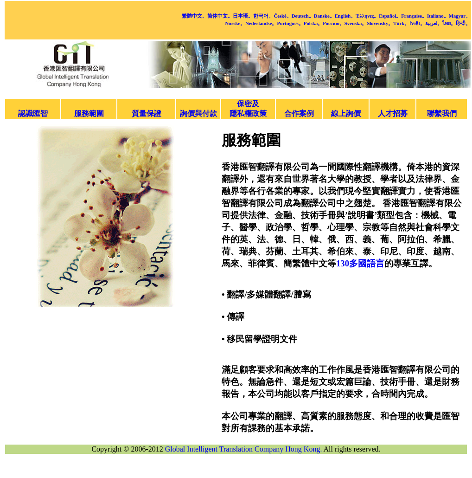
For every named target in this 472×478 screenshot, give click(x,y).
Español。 (390, 16)
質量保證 (146, 113)
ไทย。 (449, 23)
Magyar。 (460, 16)
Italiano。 (438, 16)
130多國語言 (360, 263)
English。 (345, 16)
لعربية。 (433, 23)
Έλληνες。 (367, 16)
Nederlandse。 (261, 23)
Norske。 (235, 23)
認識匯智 (33, 113)
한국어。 (263, 16)
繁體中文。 (194, 16)
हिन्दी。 (463, 23)
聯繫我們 (442, 113)
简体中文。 (220, 16)
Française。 (414, 16)
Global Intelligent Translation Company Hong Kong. (243, 449)
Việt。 (418, 23)
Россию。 (333, 23)
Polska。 (313, 23)
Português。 (290, 23)
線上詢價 (346, 113)
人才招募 (393, 113)
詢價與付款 (198, 113)
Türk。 (401, 23)
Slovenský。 (380, 23)
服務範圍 (89, 113)
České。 (282, 16)
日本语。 (243, 16)
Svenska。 (355, 23)
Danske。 (324, 16)
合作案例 (299, 113)
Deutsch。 (303, 16)
